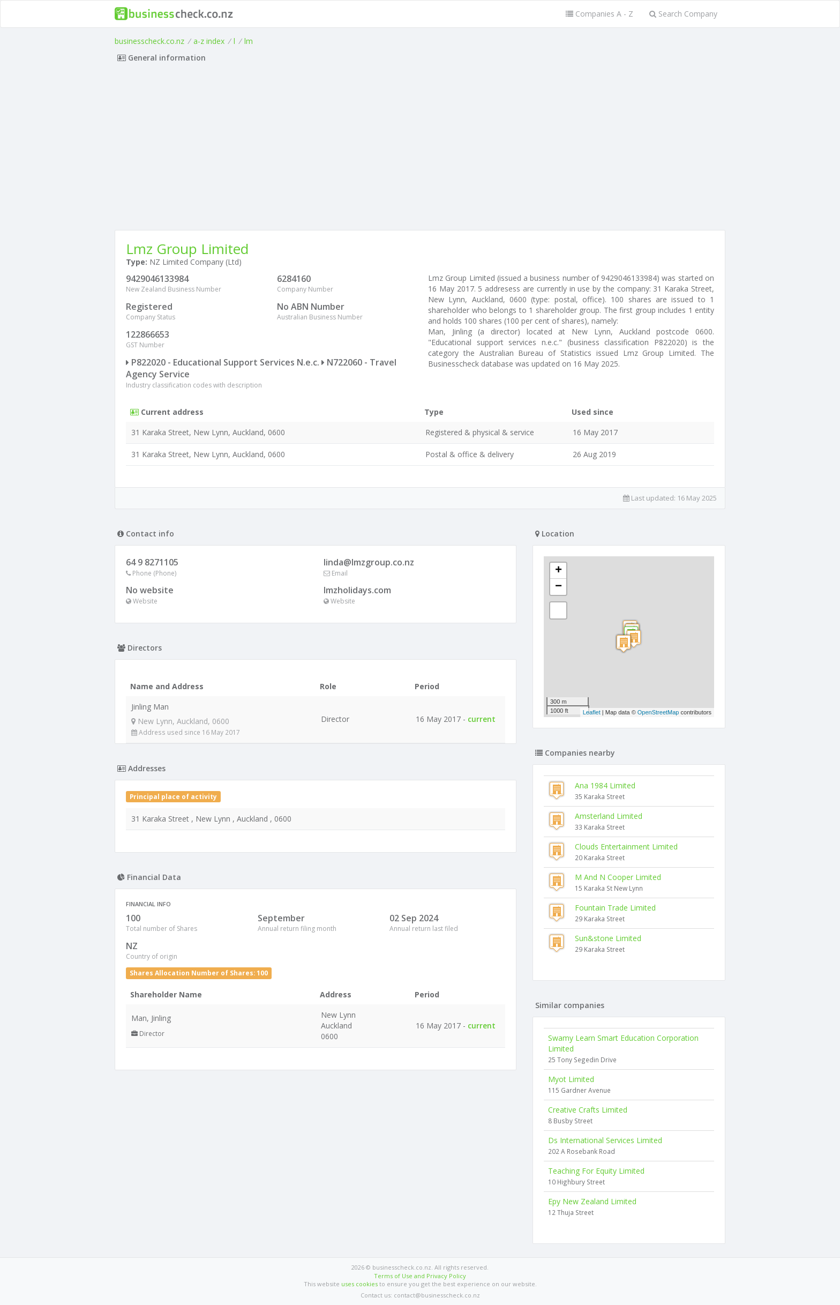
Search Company (683, 14)
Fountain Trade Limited (615, 908)
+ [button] (558, 571)
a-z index (208, 41)
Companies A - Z (599, 14)
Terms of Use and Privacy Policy (420, 1276)
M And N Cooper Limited (618, 877)
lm (248, 41)
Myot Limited (571, 1079)
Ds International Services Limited (605, 1140)
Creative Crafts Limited (587, 1110)
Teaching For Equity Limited (596, 1171)
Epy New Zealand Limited (592, 1201)
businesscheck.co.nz (149, 41)
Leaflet (592, 712)
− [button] (558, 587)
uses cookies (359, 1284)
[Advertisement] (420, 149)
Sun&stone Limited (608, 938)
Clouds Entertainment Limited (626, 846)
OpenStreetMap (658, 712)
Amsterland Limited (608, 816)
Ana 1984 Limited (605, 785)
